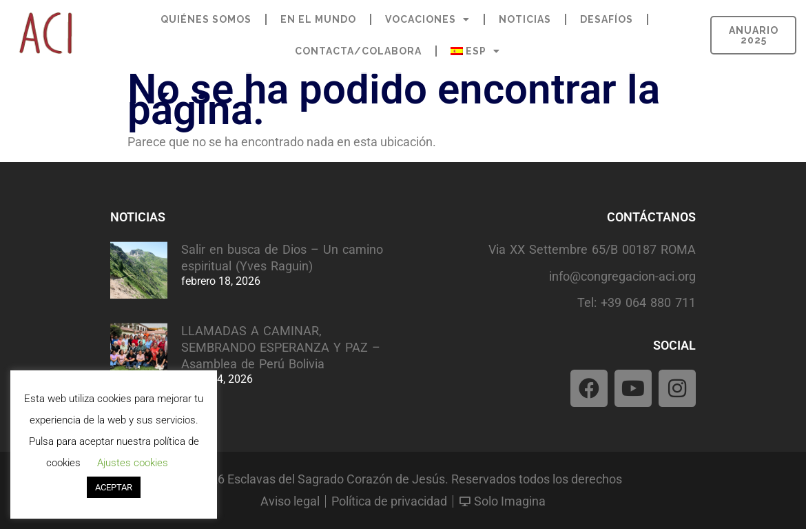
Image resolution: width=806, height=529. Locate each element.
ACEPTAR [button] (113, 487)
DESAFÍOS (606, 19)
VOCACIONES (427, 19)
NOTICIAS (525, 19)
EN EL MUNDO (318, 19)
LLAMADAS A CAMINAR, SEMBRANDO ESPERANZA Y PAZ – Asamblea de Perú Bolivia (280, 347)
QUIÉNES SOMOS (206, 19)
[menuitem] (475, 51)
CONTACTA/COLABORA (358, 51)
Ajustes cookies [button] (132, 463)
